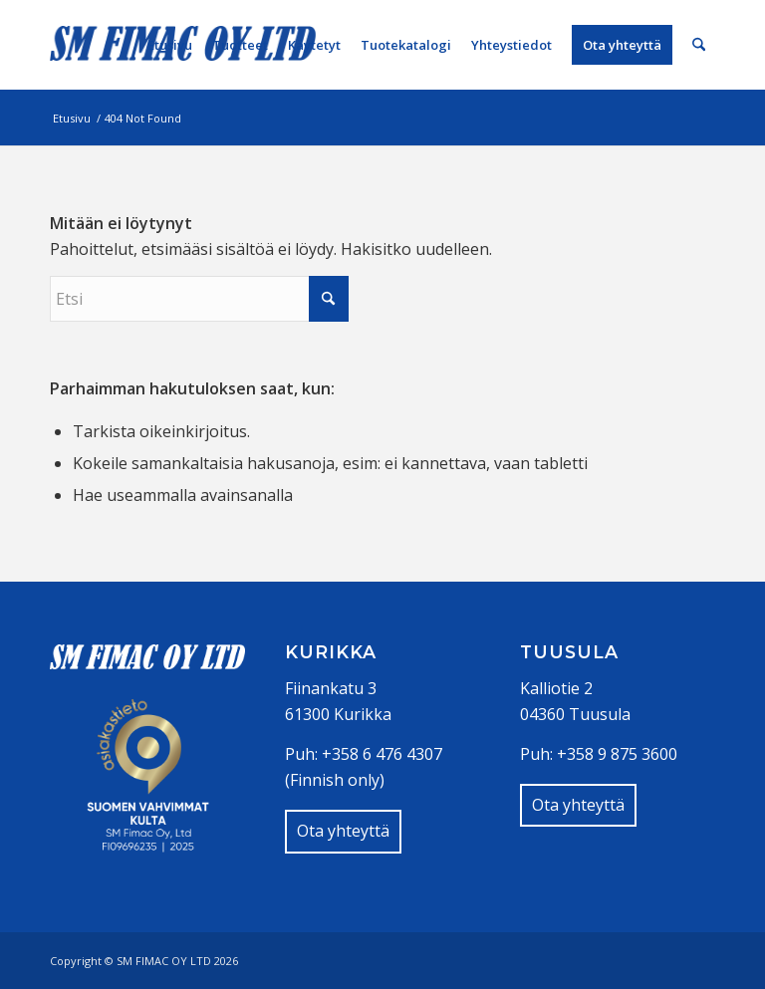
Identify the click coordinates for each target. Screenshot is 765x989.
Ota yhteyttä (343, 831)
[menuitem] (169, 45)
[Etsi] (698, 45)
